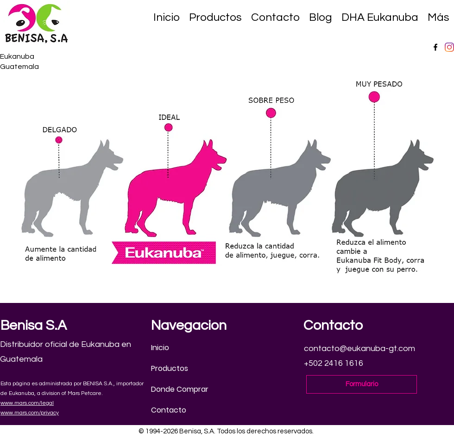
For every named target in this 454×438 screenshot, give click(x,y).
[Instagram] (449, 47)
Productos (169, 368)
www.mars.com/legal (27, 403)
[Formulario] (361, 384)
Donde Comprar (179, 389)
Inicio (160, 347)
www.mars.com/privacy (29, 413)
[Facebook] (435, 47)
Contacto (168, 410)
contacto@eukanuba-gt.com (359, 348)
